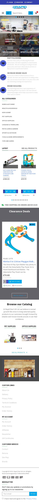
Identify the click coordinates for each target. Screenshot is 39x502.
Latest (5, 148)
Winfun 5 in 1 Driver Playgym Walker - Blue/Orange (19, 261)
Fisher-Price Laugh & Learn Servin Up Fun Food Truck (28, 172)
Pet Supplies (10, 326)
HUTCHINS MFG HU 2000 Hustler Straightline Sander (9, 172)
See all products (29, 148)
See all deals (18, 295)
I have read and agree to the (19, 498)
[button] (15, 289)
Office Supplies (29, 326)
